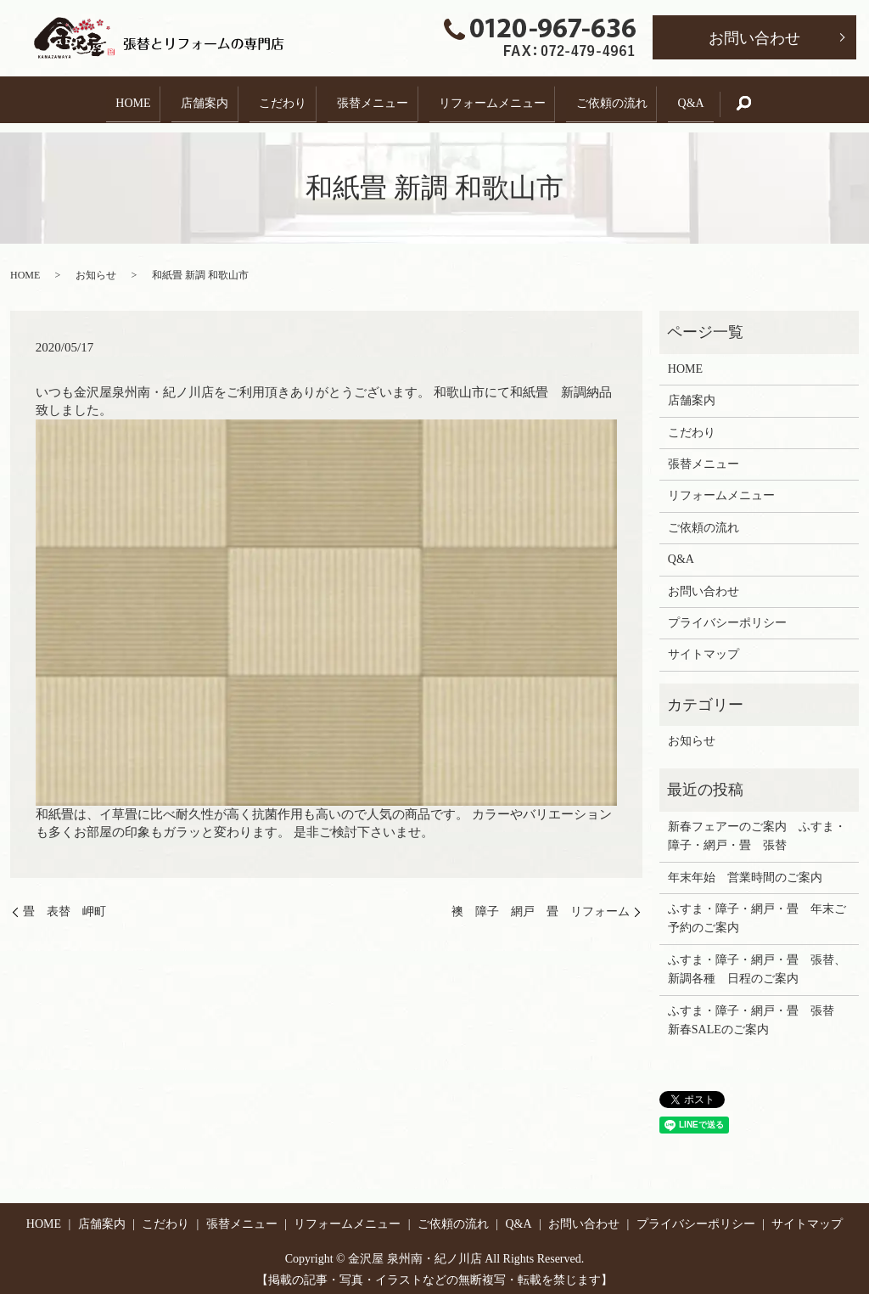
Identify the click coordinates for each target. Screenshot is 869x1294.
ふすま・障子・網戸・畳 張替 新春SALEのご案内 (757, 1011)
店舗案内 (189, 99)
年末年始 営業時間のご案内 (745, 868)
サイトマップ (703, 645)
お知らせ (96, 267)
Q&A (713, 99)
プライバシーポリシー (727, 614)
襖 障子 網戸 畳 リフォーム (540, 903)
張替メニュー (372, 99)
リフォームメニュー (499, 99)
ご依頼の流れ (627, 99)
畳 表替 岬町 (64, 903)
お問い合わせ (754, 38)
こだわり (275, 99)
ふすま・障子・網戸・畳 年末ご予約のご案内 (757, 909)
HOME (110, 99)
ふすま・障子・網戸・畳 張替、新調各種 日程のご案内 (757, 960)
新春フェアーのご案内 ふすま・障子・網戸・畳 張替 (757, 827)
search (779, 99)
